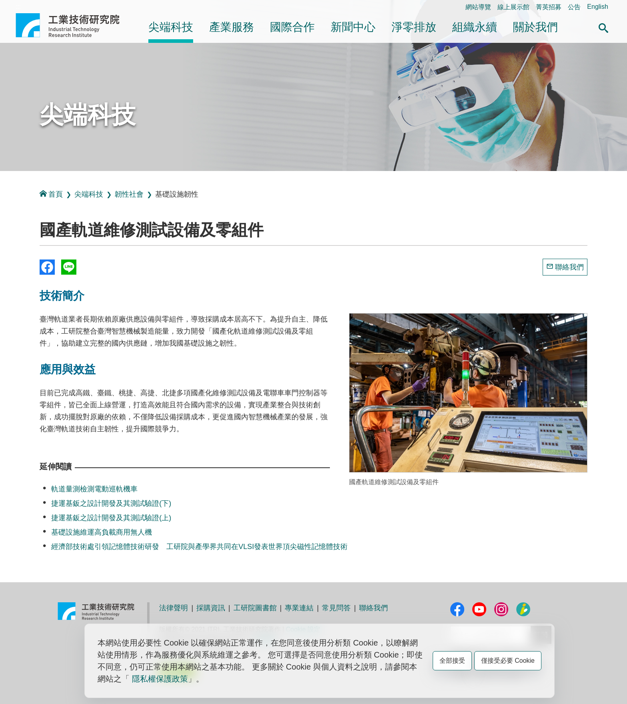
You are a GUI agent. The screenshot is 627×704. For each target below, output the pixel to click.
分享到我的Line (68, 267)
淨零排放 (413, 27)
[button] (603, 27)
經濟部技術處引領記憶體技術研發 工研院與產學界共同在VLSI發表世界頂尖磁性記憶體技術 (199, 547)
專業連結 (299, 608)
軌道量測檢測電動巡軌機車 (94, 489)
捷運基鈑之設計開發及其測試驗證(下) (111, 503)
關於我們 (535, 27)
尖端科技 (170, 27)
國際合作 (292, 27)
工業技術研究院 (73, 25)
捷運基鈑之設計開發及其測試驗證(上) (111, 518)
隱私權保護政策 (160, 678)
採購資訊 (210, 608)
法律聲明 (173, 608)
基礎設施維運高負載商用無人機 (101, 532)
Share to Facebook (47, 267)
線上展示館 (513, 7)
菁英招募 (548, 7)
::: (18, 6)
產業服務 (231, 27)
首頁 (51, 194)
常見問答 (336, 608)
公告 (574, 7)
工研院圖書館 (255, 608)
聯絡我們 (569, 267)
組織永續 (474, 27)
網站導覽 (478, 7)
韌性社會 (129, 194)
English (597, 6)
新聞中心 (353, 27)
